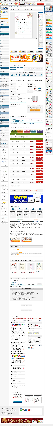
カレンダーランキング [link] (4, 127)
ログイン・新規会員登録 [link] (5, 189)
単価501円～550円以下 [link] (4, 86)
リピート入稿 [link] (4, 158)
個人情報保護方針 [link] (4, 185)
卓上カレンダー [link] (3, 69)
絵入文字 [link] (2, 43)
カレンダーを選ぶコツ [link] (4, 132)
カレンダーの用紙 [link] (4, 165)
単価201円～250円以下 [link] (4, 76)
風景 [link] (1, 37)
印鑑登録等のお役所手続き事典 (48, 132)
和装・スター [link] (2, 62)
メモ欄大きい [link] (2, 99)
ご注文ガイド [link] (3, 172)
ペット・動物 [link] (2, 38)
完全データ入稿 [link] (3, 155)
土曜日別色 (13, 69)
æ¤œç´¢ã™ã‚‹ (4, 18)
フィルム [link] (2, 59)
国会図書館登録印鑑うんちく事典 (48, 130)
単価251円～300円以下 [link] (4, 78)
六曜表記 (20, 67)
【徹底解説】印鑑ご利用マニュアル (48, 134)
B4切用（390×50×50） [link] (4, 108)
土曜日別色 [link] (2, 101)
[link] (13, 268)
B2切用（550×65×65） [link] (4, 111)
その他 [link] (2, 31)
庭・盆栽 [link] (2, 46)
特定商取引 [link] (3, 180)
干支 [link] (1, 57)
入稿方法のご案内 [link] (4, 150)
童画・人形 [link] (2, 60)
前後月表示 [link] (2, 98)
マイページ (42, 0)
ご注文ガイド (37, 0)
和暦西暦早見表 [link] (3, 221)
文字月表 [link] (2, 35)
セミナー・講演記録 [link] (4, 214)
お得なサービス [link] (3, 192)
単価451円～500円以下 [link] (4, 84)
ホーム (51, 0)
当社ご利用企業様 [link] (4, 211)
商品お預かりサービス (35, 193)
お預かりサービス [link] (4, 177)
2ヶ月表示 (13, 67)
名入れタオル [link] (2, 121)
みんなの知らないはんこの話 (48, 136)
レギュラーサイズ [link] (3, 90)
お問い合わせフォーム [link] (4, 199)
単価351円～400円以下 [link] (4, 81)
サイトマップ (46, 0)
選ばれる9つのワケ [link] (3, 133)
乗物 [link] (1, 51)
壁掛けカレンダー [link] (3, 71)
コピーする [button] (39, 120)
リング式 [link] (2, 28)
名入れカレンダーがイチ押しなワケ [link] (4, 136)
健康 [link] (1, 54)
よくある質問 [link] (3, 196)
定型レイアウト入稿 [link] (4, 152)
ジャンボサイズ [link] (3, 93)
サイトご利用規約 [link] (4, 183)
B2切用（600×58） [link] (3, 117)
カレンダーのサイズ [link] (4, 162)
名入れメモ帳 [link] (2, 123)
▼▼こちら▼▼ (32, 123)
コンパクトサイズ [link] (3, 92)
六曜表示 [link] (2, 96)
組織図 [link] (2, 206)
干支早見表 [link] (3, 218)
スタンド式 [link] (2, 29)
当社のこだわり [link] (3, 203)
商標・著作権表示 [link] (4, 182)
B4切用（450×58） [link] (3, 114)
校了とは (41, 193)
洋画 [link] (1, 49)
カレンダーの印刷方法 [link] (4, 167)
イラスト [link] (2, 40)
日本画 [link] (2, 48)
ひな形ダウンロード (35, 110)
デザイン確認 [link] (4, 174)
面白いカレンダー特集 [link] (4, 130)
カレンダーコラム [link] (4, 223)
